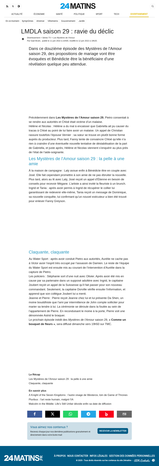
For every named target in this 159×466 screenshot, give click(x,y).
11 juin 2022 (55, 41)
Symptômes (27, 21)
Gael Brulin (35, 41)
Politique (79, 14)
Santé (59, 14)
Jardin (82, 21)
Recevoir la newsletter (112, 431)
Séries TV (46, 38)
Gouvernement (68, 21)
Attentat (40, 21)
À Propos (60, 455)
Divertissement (139, 14)
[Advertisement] (79, 92)
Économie (39, 14)
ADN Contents (142, 460)
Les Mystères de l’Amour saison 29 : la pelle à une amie (60, 379)
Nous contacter (77, 455)
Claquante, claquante (41, 383)
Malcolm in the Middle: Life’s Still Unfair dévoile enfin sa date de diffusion (70, 403)
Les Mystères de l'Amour (64, 38)
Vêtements (53, 21)
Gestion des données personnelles (132, 455)
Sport (99, 14)
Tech (116, 14)
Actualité (16, 14)
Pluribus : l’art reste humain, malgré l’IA (51, 399)
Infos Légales (98, 455)
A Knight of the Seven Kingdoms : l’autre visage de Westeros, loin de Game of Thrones (78, 395)
